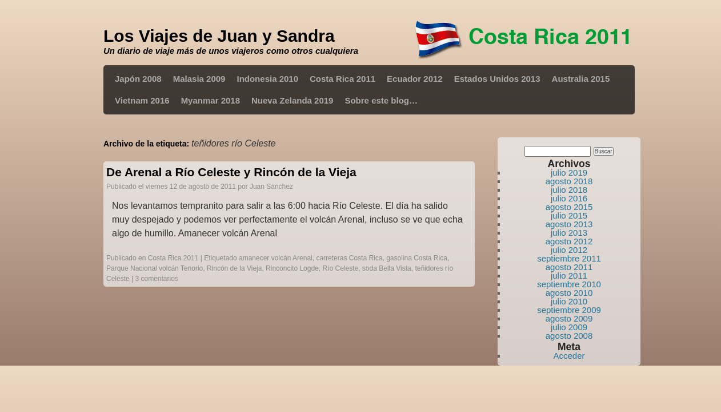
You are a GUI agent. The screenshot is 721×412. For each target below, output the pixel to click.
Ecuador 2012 (415, 79)
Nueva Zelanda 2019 (292, 100)
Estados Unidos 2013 (497, 79)
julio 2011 (569, 275)
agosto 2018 (569, 181)
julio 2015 (569, 215)
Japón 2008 (138, 79)
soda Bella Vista (386, 268)
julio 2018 (569, 190)
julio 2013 (569, 232)
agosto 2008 (569, 335)
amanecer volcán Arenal (276, 258)
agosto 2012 (569, 241)
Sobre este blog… (381, 100)
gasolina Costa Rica (416, 258)
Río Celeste (340, 268)
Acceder (568, 355)
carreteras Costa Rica (349, 258)
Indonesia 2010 (267, 79)
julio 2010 (569, 301)
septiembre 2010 (569, 284)
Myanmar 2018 (210, 100)
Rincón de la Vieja (234, 268)
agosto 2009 (569, 318)
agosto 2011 (569, 267)
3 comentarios (156, 279)
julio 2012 (569, 250)
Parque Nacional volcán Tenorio (154, 268)
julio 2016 (569, 198)
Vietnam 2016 (142, 100)
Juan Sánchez (271, 187)
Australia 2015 (581, 79)
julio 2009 (569, 327)
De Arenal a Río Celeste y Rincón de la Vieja (231, 172)
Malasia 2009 (199, 79)
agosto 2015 (569, 207)
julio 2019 (569, 172)
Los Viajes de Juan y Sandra (219, 35)
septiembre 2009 (569, 310)
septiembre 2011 (569, 258)
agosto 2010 (569, 293)
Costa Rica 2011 (342, 79)
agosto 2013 (569, 224)
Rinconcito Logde (292, 268)
